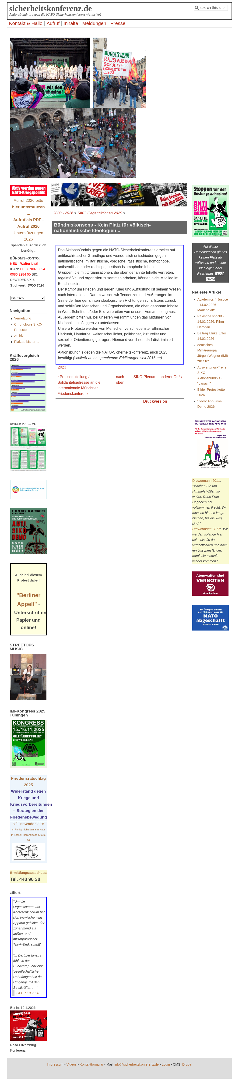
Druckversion (155, 401)
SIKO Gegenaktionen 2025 (99, 213)
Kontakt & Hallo (25, 23)
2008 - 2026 (63, 213)
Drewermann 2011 (206, 480)
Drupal (187, 1064)
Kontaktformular (91, 1064)
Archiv (19, 336)
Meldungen (94, 23)
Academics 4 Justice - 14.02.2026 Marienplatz (212, 305)
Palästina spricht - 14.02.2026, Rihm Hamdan (210, 321)
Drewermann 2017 (206, 529)
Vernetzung (22, 318)
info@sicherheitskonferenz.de (136, 1064)
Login (166, 1064)
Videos (72, 1064)
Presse (118, 23)
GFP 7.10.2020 (27, 993)
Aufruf (53, 23)
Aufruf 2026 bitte (28, 207)
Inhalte (70, 23)
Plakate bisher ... (26, 342)
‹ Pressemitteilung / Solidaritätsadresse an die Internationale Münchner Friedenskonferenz (78, 385)
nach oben (118, 379)
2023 (62, 367)
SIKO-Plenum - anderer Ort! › (158, 377)
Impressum (55, 1064)
